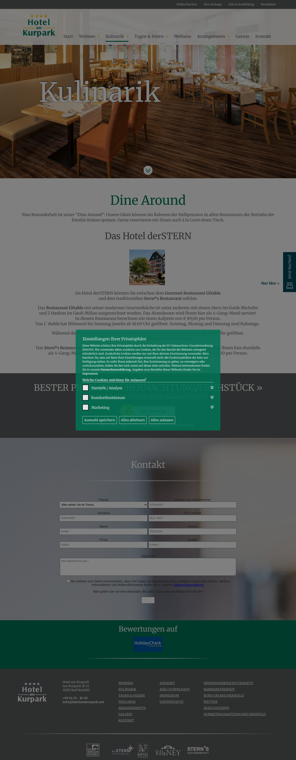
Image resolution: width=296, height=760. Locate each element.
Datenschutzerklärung (116, 369)
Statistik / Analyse (106, 388)
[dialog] (148, 380)
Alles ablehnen (133, 420)
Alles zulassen (162, 420)
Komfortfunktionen (108, 397)
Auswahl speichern (99, 420)
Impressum (90, 373)
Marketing (100, 407)
